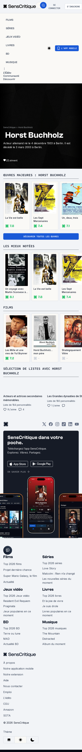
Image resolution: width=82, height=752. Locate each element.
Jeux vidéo (13, 589)
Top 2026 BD (11, 628)
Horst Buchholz (25, 127)
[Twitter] (44, 425)
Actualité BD (11, 644)
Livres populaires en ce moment (56, 613)
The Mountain (51, 633)
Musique (49, 622)
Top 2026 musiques (54, 628)
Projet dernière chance (17, 569)
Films (8, 557)
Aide (6, 680)
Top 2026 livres (52, 595)
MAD (6, 638)
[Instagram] (57, 425)
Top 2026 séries (52, 563)
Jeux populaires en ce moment (17, 613)
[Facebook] (51, 425)
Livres (48, 589)
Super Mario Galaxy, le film (20, 575)
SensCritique (9, 127)
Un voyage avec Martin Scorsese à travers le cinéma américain (15, 290)
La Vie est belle (14, 217)
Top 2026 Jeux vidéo (16, 595)
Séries (48, 557)
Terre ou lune (11, 633)
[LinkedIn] (70, 425)
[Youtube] (77, 425)
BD (5, 622)
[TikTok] (64, 425)
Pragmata (9, 606)
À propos (9, 662)
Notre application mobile (18, 668)
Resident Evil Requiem (16, 601)
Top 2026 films (12, 564)
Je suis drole (50, 606)
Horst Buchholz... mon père (43, 352)
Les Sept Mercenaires (41, 219)
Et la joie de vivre (52, 601)
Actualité (8, 582)
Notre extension (13, 674)
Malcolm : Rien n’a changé (58, 573)
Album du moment (53, 644)
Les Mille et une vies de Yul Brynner (16, 352)
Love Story (49, 568)
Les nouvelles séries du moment (56, 580)
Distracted (48, 638)
